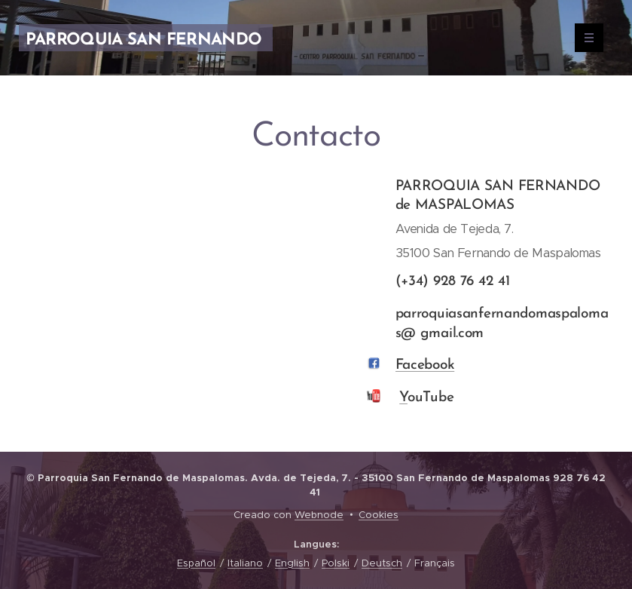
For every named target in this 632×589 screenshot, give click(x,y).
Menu (584, 37)
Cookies (378, 514)
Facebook (424, 365)
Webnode (319, 514)
